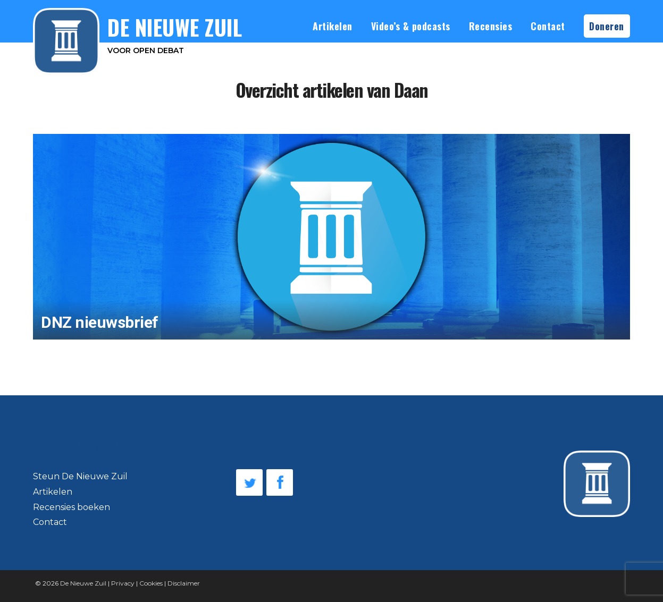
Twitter (249, 482)
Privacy (123, 583)
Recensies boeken (71, 507)
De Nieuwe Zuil (83, 583)
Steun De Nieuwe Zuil (80, 476)
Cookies (151, 583)
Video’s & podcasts (410, 26)
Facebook (279, 482)
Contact (548, 26)
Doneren (606, 26)
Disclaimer (183, 583)
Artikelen (333, 26)
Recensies (491, 26)
